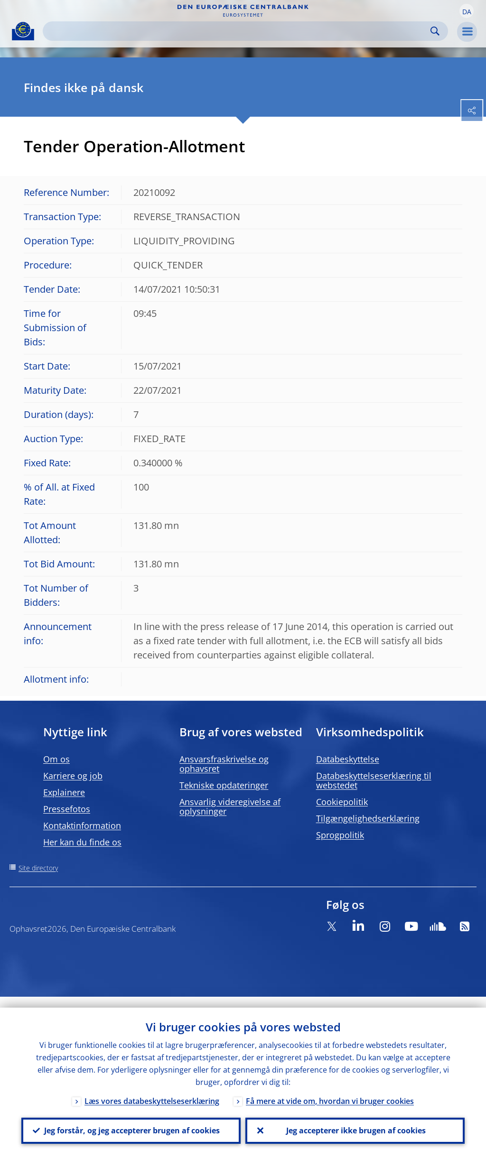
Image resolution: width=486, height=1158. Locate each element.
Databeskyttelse (347, 759)
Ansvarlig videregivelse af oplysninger (229, 806)
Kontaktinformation (82, 825)
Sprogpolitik (340, 835)
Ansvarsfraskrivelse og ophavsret (224, 763)
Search (435, 31)
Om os (56, 759)
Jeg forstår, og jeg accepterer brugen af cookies (131, 1125)
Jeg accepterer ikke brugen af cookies (355, 1125)
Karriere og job (73, 775)
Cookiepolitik (342, 801)
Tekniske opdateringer (223, 785)
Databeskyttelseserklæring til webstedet (373, 780)
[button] (466, 11)
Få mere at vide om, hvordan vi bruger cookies (330, 1090)
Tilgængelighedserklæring (368, 818)
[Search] (237, 31)
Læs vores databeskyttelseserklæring (151, 1090)
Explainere (64, 792)
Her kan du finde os (82, 842)
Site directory (38, 867)
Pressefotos (66, 809)
